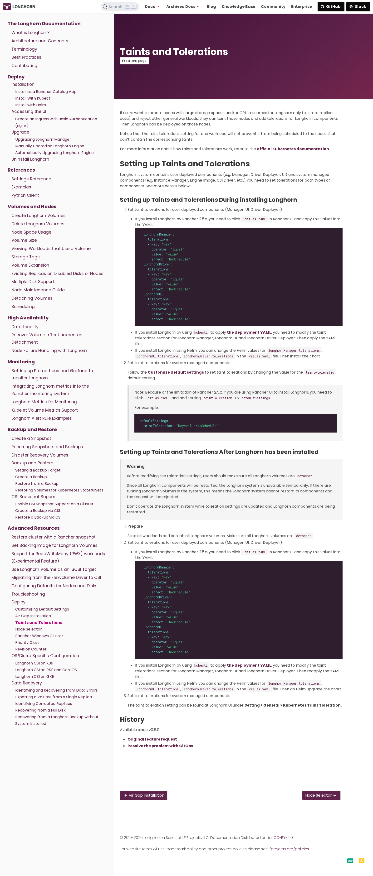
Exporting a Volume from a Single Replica (53, 697)
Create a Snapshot (31, 438)
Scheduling (23, 306)
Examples (21, 187)
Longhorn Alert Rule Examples (41, 418)
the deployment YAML (249, 332)
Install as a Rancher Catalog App (46, 91)
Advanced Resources (34, 528)
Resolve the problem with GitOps (160, 746)
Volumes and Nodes (32, 206)
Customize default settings (176, 372)
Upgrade (20, 132)
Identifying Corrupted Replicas (43, 703)
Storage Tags (25, 257)
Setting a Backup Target (38, 470)
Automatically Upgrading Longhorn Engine (54, 152)
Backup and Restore (32, 429)
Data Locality (25, 327)
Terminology (24, 49)
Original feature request (152, 739)
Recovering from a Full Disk (40, 710)
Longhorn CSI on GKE (34, 676)
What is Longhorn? (30, 32)
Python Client (25, 195)
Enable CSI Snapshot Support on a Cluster (54, 504)
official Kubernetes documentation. (293, 149)
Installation (22, 84)
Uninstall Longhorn (30, 159)
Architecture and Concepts (39, 41)
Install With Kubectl (33, 98)
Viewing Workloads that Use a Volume (51, 248)
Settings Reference (31, 179)
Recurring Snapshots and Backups (47, 447)
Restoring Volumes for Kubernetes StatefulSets (59, 490)
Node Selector (28, 629)
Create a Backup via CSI (37, 510)
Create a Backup (31, 477)
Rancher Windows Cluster (39, 636)
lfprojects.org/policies (289, 849)
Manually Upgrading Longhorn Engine (49, 146)
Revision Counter (31, 649)
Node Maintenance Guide (38, 290)
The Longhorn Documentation (44, 23)
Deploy (16, 76)
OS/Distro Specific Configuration (45, 656)
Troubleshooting (28, 594)
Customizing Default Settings (42, 609)
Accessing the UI (28, 111)
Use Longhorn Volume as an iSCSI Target (53, 569)
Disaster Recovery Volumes (39, 455)
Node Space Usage (31, 232)
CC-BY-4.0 (283, 837)
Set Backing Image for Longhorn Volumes (54, 545)
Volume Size (24, 240)
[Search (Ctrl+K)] (120, 6)
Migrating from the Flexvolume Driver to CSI (56, 577)
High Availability (28, 317)
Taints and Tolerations (38, 622)
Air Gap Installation (33, 616)
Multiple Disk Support (32, 281)
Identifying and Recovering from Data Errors (56, 690)
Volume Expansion (30, 265)
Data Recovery (26, 683)
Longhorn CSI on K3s (34, 663)
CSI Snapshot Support (34, 497)
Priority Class (27, 642)
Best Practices (26, 57)
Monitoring (21, 361)
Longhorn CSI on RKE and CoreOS (46, 670)
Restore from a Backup (37, 483)
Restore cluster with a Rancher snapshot (53, 537)
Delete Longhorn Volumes (37, 224)
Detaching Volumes (32, 298)
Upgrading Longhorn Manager (43, 139)
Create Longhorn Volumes (38, 215)
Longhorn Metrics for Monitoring (44, 402)
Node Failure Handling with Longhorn (49, 350)
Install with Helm (30, 105)
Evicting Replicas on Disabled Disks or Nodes (57, 273)
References (21, 170)
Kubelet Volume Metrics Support (44, 410)
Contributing (24, 65)
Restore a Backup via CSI (38, 517)
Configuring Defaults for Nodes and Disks (54, 586)
